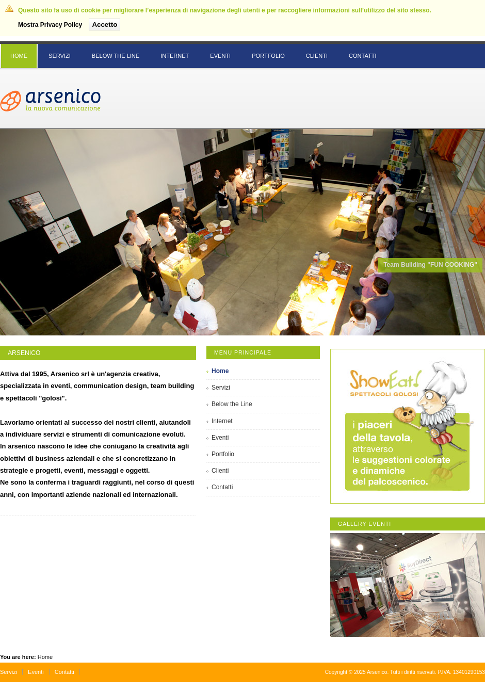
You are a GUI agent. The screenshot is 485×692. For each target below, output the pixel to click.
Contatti (64, 672)
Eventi (36, 672)
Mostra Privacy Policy (50, 24)
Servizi (8, 672)
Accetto (104, 24)
